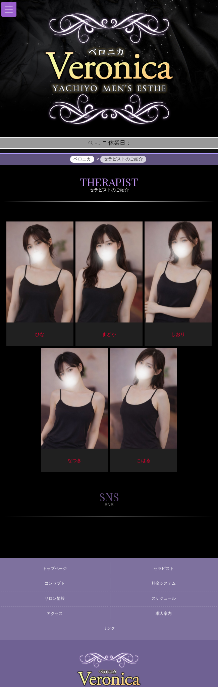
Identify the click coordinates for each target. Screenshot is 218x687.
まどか (109, 335)
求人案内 (164, 613)
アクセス (55, 613)
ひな (40, 335)
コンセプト (55, 583)
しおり (178, 335)
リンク (109, 628)
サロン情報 (55, 598)
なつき (74, 461)
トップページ (55, 568)
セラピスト (164, 568)
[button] (8, 9)
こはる (144, 461)
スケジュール (164, 598)
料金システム (164, 583)
